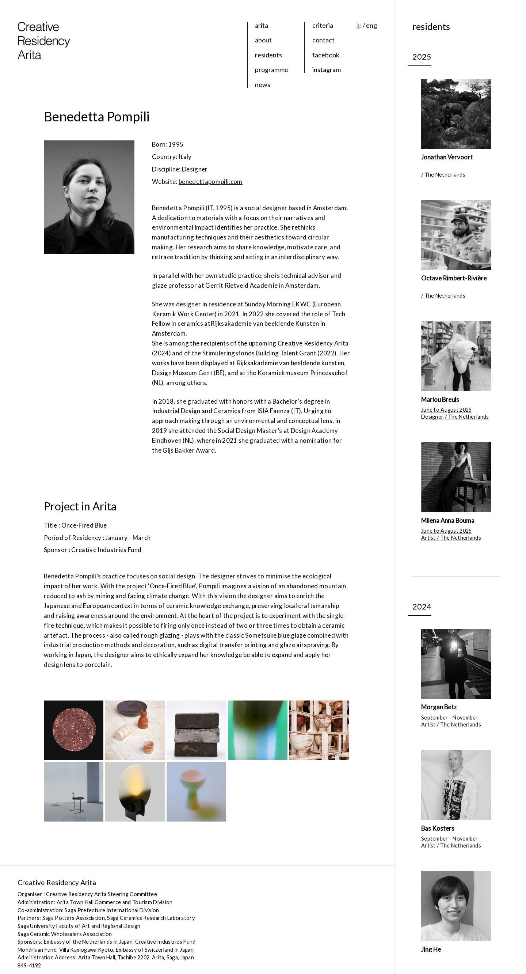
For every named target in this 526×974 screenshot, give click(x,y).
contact (323, 40)
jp (359, 25)
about (263, 40)
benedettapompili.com (211, 181)
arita (261, 25)
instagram (326, 69)
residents (268, 55)
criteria (322, 25)
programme (271, 69)
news (262, 84)
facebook (325, 55)
